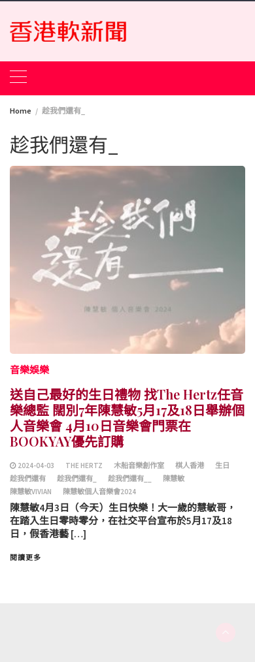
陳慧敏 (173, 478)
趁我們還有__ (130, 478)
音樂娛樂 (29, 370)
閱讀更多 (25, 557)
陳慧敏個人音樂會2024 (99, 491)
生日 (222, 465)
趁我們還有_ (77, 478)
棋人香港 (189, 465)
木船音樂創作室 (139, 465)
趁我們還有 (28, 478)
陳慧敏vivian (31, 491)
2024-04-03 (36, 465)
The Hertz (84, 465)
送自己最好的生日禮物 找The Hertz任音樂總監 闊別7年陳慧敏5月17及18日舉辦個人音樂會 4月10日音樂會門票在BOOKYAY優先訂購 (127, 417)
